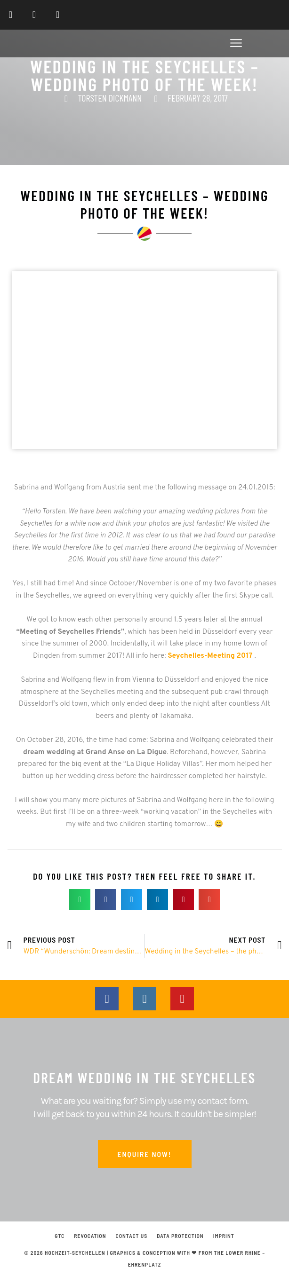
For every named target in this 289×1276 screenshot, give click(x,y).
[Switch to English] (272, 14)
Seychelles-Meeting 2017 (210, 656)
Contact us (132, 1235)
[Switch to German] (254, 14)
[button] (236, 44)
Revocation (90, 1235)
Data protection (180, 1235)
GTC (59, 1235)
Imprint (223, 1235)
